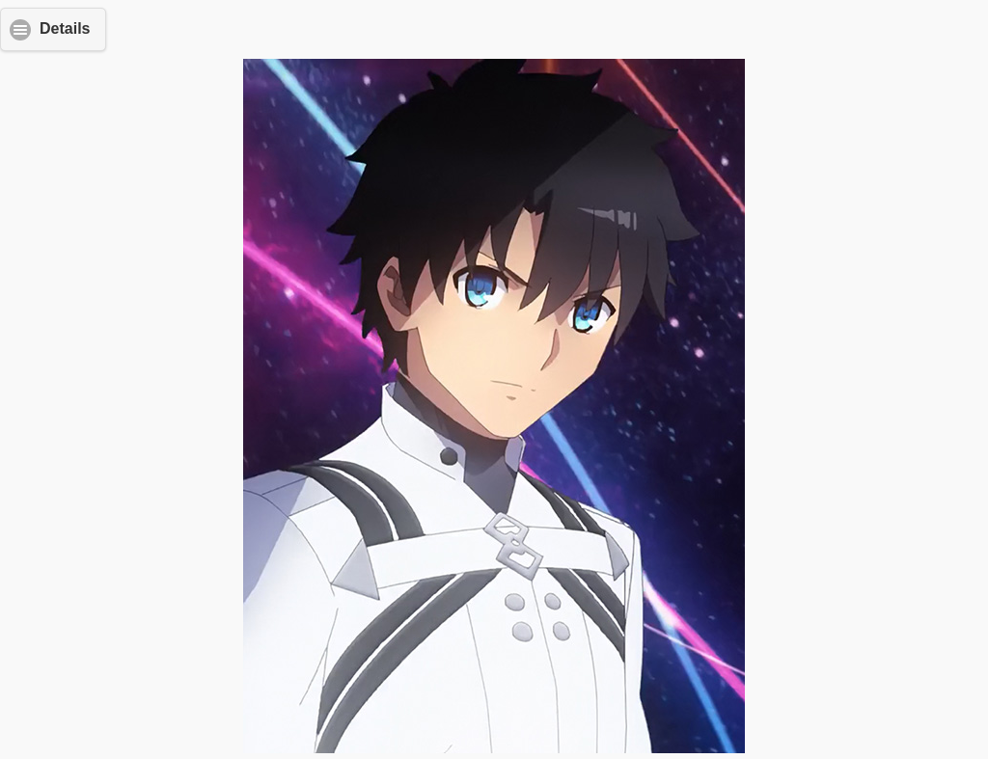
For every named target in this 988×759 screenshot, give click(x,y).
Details (65, 28)
